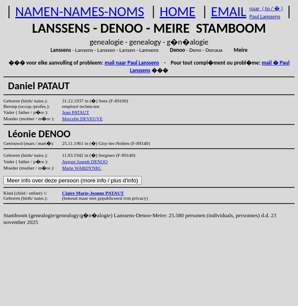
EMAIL (228, 11)
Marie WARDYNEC (82, 167)
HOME (177, 11)
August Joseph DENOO (85, 161)
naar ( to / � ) (266, 8)
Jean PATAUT (75, 112)
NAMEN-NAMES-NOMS (79, 11)
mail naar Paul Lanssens (132, 63)
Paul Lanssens (265, 16)
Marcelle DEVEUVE (82, 118)
